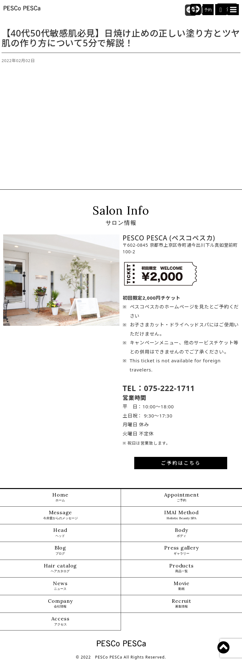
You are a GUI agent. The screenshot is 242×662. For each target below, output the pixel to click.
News (60, 586)
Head (60, 532)
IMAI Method (181, 515)
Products (181, 568)
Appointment (181, 497)
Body (181, 532)
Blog (60, 550)
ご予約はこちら (181, 463)
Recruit (181, 603)
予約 (208, 10)
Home (60, 497)
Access (60, 621)
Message (60, 515)
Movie (181, 586)
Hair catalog (60, 568)
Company (60, 603)
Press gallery (181, 550)
